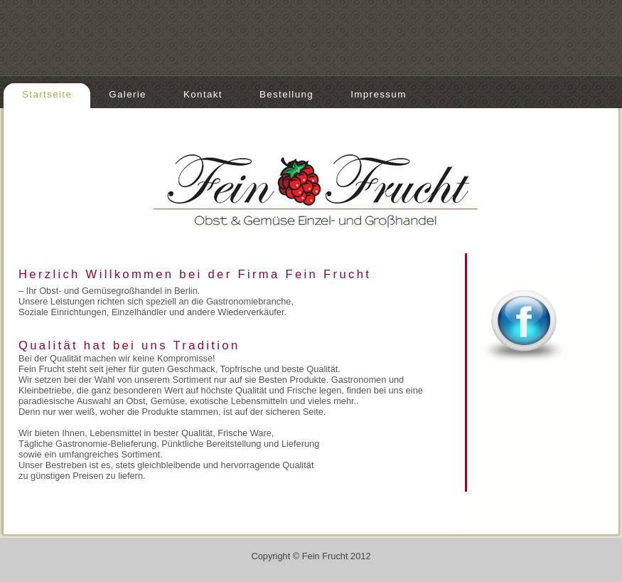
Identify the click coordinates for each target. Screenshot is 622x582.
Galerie (127, 94)
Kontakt (202, 94)
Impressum (378, 94)
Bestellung (286, 94)
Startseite (47, 94)
